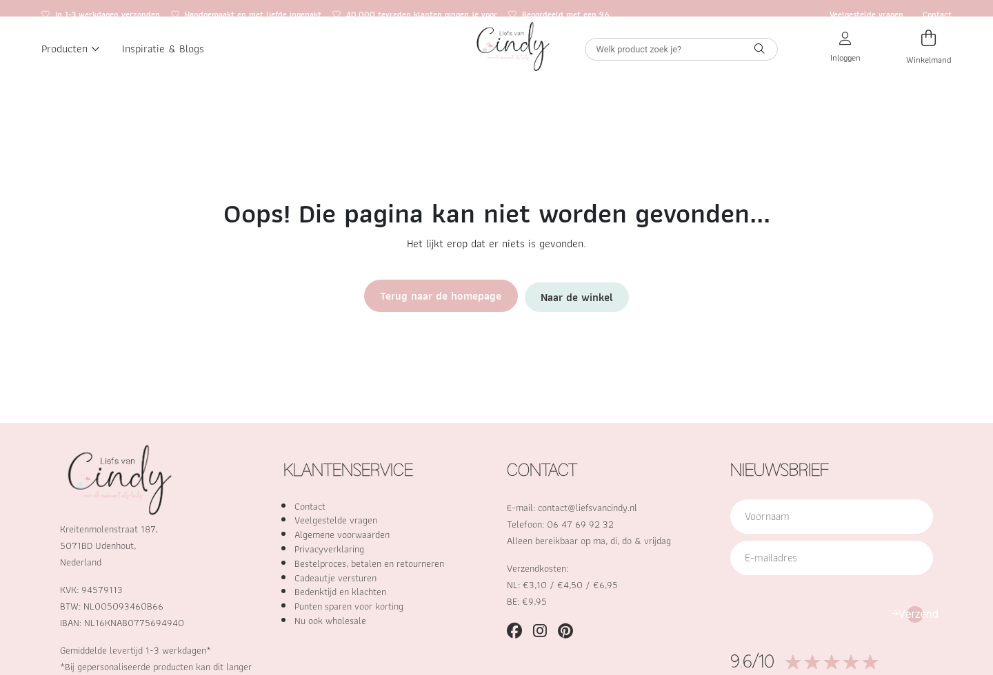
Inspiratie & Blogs (163, 61)
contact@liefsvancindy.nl (587, 507)
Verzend (915, 614)
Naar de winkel (568, 295)
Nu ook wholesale (330, 620)
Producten (70, 61)
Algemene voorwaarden (342, 534)
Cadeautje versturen (335, 577)
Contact (937, 14)
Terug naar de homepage (446, 295)
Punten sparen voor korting (348, 606)
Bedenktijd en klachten (340, 591)
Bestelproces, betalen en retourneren (369, 563)
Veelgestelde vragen (866, 14)
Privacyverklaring (329, 549)
